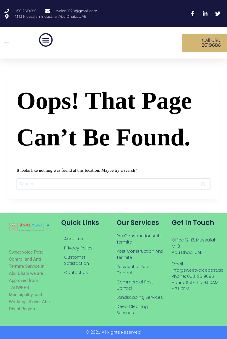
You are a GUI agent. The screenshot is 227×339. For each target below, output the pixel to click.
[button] (46, 40)
